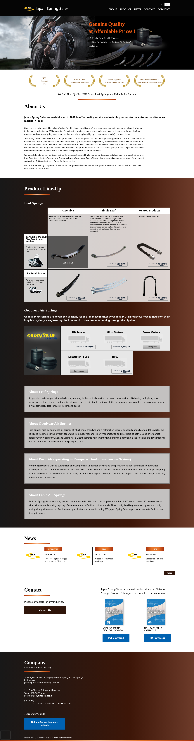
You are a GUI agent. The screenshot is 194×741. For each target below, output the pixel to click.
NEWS (137, 9)
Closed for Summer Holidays (154, 560)
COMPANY (164, 9)
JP (161, 4)
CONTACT (149, 9)
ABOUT (113, 9)
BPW (121, 364)
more (164, 572)
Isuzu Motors (151, 339)
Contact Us (44, 610)
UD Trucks (84, 339)
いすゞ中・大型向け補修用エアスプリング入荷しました (55, 561)
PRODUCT (125, 9)
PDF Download (116, 637)
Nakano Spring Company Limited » (44, 724)
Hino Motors (119, 339)
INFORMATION (53, 549)
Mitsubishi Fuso (78, 364)
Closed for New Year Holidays (104, 560)
